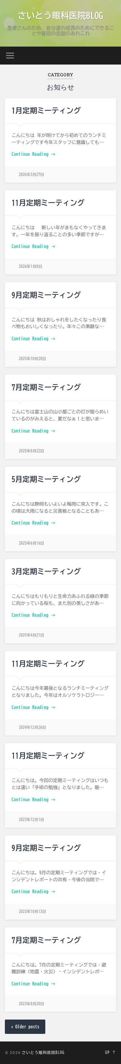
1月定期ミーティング (46, 110)
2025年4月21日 (31, 635)
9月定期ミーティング (46, 295)
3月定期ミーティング (46, 571)
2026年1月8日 (30, 267)
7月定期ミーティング (46, 387)
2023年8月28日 (31, 1004)
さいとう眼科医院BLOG (60, 15)
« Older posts (25, 1026)
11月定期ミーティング (48, 202)
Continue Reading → (33, 154)
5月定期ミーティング (46, 479)
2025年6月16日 (31, 543)
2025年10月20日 (32, 359)
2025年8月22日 (31, 451)
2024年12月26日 (32, 727)
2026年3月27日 (31, 175)
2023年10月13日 (32, 912)
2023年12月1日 (31, 820)
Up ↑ (110, 1053)
